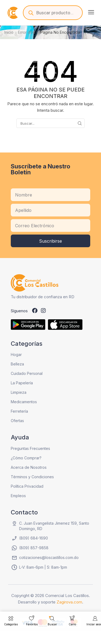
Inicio (8, 32)
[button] (91, 12)
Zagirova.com (69, 602)
